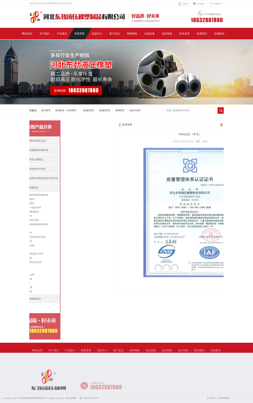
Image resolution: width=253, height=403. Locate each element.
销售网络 (134, 353)
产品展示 (70, 353)
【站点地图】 (43, 398)
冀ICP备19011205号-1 (62, 398)
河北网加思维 (230, 398)
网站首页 (37, 353)
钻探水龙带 (130, 110)
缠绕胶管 (115, 110)
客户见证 (118, 353)
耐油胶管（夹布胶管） (62, 110)
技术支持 (183, 353)
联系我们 (215, 4)
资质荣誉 (86, 353)
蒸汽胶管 (41, 110)
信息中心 (102, 353)
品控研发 (167, 353)
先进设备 (151, 353)
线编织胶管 (84, 110)
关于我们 (53, 353)
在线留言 (215, 353)
